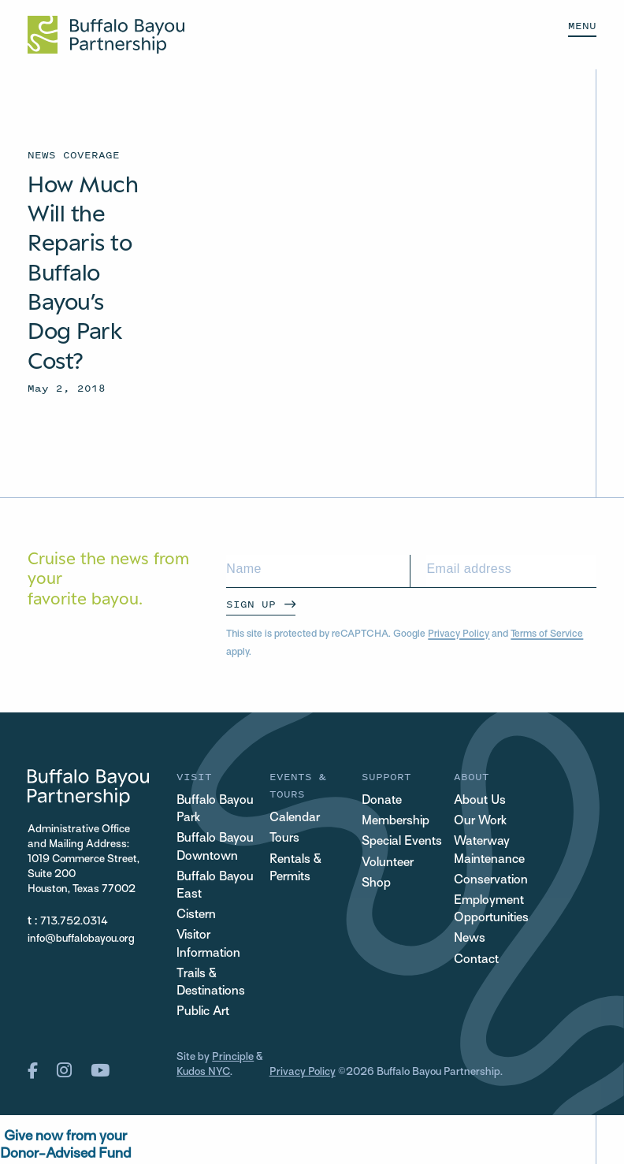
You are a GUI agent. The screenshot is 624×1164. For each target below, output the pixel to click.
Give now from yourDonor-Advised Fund (65, 1145)
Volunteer (388, 863)
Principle (233, 1057)
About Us (480, 801)
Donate (382, 801)
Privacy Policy (458, 634)
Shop (376, 884)
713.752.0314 (74, 922)
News (469, 939)
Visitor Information (208, 944)
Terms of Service (547, 634)
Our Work (480, 821)
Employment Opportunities (491, 909)
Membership (395, 821)
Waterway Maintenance (489, 850)
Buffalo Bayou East (215, 886)
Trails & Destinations (210, 983)
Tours (284, 839)
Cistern (196, 915)
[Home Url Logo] (106, 35)
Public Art (202, 1012)
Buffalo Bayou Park (215, 809)
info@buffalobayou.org (81, 939)
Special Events (402, 842)
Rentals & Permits (295, 868)
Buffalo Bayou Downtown (215, 847)
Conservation (491, 881)
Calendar (294, 818)
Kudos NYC (203, 1072)
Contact (476, 960)
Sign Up (251, 604)
